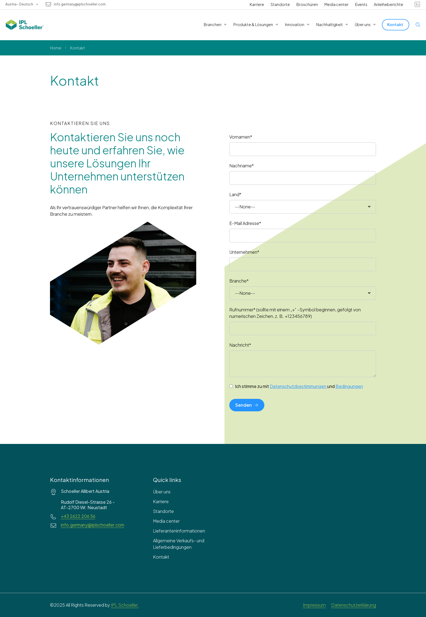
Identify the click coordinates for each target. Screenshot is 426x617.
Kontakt (161, 557)
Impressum (314, 605)
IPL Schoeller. (125, 605)
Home (55, 47)
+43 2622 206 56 (78, 516)
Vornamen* (240, 137)
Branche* (239, 281)
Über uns (162, 491)
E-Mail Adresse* (245, 223)
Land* (235, 194)
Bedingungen (349, 386)
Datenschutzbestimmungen (298, 386)
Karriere (257, 4)
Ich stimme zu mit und (299, 386)
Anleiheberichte (388, 4)
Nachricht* (240, 345)
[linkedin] (417, 4)
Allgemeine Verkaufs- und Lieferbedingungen (178, 544)
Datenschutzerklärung (353, 605)
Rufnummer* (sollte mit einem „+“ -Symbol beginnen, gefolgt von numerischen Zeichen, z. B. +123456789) (295, 313)
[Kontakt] (395, 24)
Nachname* (241, 165)
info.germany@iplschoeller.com (80, 4)
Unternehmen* (244, 252)
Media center (336, 4)
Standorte (280, 4)
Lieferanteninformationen (179, 531)
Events (361, 4)
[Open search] (418, 25)
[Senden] (246, 405)
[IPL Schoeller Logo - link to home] (24, 25)
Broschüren (307, 4)
